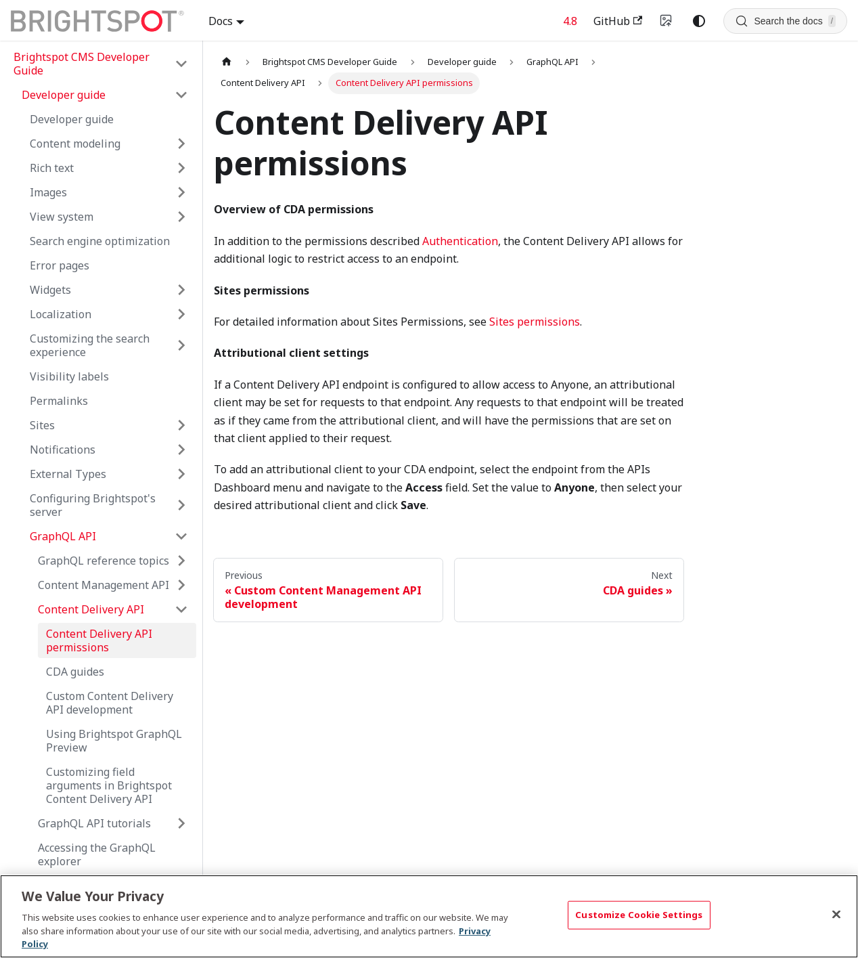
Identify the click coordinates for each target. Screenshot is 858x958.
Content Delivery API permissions (99, 640)
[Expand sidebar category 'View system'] (181, 216)
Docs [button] (220, 21)
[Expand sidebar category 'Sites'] (181, 425)
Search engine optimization (100, 241)
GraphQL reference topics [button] (103, 560)
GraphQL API (63, 536)
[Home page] (227, 61)
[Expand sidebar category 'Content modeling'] (181, 143)
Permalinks (59, 400)
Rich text (52, 167)
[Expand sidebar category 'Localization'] (181, 314)
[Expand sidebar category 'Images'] (181, 192)
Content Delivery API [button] (91, 609)
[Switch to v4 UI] (666, 21)
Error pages (59, 265)
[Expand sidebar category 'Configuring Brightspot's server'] (181, 505)
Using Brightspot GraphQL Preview (114, 740)
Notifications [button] (62, 449)
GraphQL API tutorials (94, 823)
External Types (68, 473)
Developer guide (72, 119)
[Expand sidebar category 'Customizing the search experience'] (181, 345)
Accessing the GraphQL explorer (97, 854)
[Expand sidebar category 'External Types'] (181, 474)
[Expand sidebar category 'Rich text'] (181, 168)
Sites (42, 425)
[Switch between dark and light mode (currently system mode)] (699, 21)
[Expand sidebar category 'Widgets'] (181, 290)
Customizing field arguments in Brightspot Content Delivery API (109, 785)
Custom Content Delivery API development (109, 703)
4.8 (570, 21)
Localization (60, 314)
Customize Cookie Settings (638, 915)
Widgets (50, 289)
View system (61, 216)
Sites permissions (534, 321)
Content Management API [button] (103, 585)
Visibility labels (69, 376)
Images (48, 192)
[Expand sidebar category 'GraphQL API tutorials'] (181, 823)
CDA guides (75, 671)
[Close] (836, 915)
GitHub (617, 21)
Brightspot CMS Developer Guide (82, 63)
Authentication (460, 241)
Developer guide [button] (64, 94)
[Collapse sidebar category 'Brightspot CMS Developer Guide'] (181, 63)
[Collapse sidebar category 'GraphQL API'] (181, 536)
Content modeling (75, 143)
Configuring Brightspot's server (93, 505)
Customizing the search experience (90, 345)
